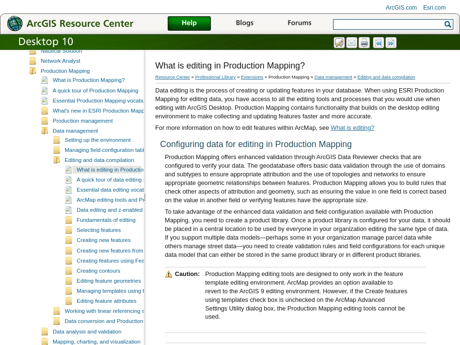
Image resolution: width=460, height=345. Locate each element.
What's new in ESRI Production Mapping (102, 127)
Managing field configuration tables (107, 166)
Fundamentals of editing (106, 236)
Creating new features (104, 256)
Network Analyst (60, 77)
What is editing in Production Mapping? (124, 186)
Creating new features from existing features (131, 267)
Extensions (252, 77)
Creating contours (98, 287)
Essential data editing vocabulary (117, 206)
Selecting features (99, 246)
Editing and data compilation (99, 176)
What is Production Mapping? (89, 96)
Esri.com (434, 7)
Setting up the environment (98, 156)
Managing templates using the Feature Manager (135, 307)
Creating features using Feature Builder (125, 277)
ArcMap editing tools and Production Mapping (132, 216)
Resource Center (172, 77)
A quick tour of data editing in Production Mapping (137, 196)
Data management (75, 147)
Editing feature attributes (107, 317)
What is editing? (352, 127)
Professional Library (215, 77)
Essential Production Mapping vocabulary (103, 117)
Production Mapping (65, 87)
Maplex (49, 57)
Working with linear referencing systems (113, 327)
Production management (83, 137)
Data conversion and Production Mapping (115, 337)
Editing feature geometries (109, 297)
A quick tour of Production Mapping (95, 107)
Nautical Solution (61, 67)
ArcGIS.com (401, 7)
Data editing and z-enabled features (120, 226)
